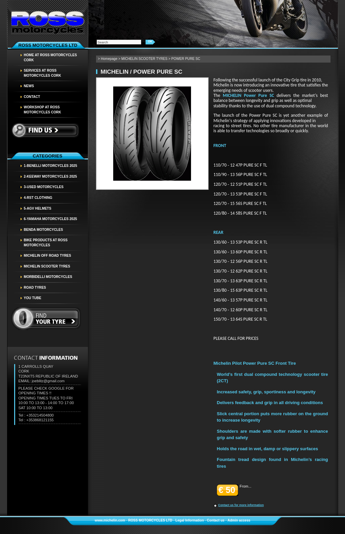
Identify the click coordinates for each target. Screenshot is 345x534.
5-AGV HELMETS (38, 208)
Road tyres (35, 287)
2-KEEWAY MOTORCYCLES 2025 (50, 176)
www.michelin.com (110, 520)
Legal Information (190, 520)
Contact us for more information (241, 505)
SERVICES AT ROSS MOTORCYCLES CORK (42, 73)
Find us (45, 130)
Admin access (238, 520)
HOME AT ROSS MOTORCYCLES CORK (50, 57)
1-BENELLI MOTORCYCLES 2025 (50, 166)
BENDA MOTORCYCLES (43, 230)
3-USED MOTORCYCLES (44, 187)
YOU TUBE (32, 298)
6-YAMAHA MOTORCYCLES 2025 (50, 219)
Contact (32, 97)
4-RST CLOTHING (38, 198)
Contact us (215, 520)
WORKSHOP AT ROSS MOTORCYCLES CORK (42, 109)
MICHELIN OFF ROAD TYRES (47, 255)
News (29, 86)
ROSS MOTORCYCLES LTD (150, 520)
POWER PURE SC (185, 59)
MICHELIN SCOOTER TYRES (47, 266)
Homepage (109, 59)
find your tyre (46, 318)
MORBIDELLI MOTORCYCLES (48, 277)
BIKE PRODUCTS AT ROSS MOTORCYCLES (46, 242)
